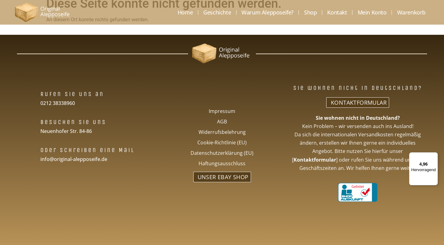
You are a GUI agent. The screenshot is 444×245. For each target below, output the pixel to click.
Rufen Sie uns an (72, 94)
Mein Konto (372, 12)
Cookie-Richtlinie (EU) (222, 142)
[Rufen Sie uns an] (30, 93)
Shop (310, 12)
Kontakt (337, 12)
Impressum (222, 111)
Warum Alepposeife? (267, 12)
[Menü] (434, 156)
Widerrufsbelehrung (222, 132)
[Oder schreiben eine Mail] (30, 149)
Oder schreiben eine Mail (87, 150)
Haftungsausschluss (222, 163)
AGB (222, 121)
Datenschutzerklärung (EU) (222, 153)
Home (185, 12)
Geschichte (217, 12)
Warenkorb (411, 12)
